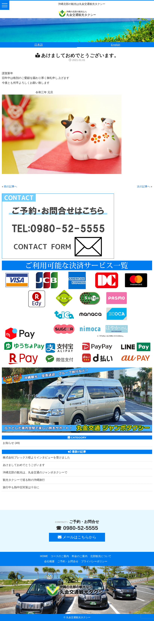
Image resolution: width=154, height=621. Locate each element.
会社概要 (49, 561)
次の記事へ (143, 186)
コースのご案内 (60, 556)
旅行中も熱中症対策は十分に (21, 487)
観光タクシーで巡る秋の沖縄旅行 (24, 479)
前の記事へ (10, 186)
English (115, 44)
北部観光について (100, 556)
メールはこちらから (77, 537)
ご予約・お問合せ (67, 561)
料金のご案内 (79, 556)
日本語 (38, 44)
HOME (44, 556)
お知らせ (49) (11, 442)
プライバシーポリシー (94, 561)
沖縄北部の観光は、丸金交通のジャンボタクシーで (35, 472)
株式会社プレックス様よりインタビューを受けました (36, 457)
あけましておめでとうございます (24, 464)
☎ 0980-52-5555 (77, 528)
